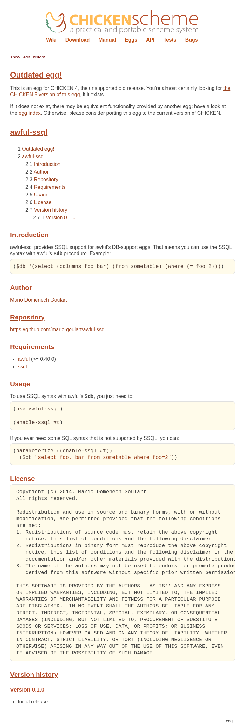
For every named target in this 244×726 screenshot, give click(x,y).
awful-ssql (33, 156)
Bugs (191, 40)
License (42, 202)
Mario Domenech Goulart (38, 300)
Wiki (51, 40)
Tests (169, 40)
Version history (50, 210)
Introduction (47, 164)
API (150, 40)
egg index (30, 113)
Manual (107, 40)
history (39, 57)
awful (24, 359)
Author (41, 172)
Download (77, 40)
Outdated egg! (38, 149)
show (15, 57)
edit (26, 57)
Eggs (131, 40)
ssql (22, 367)
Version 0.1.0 (60, 217)
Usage (41, 194)
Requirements (50, 187)
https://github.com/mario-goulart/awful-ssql (58, 329)
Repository (46, 179)
